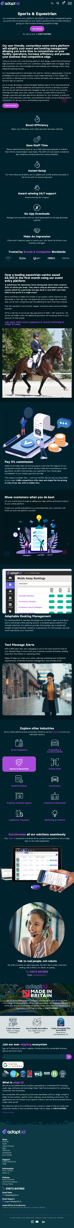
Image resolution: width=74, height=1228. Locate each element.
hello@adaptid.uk (10, 1195)
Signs (4, 1148)
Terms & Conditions (9, 1182)
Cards (4, 1144)
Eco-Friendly (7, 1155)
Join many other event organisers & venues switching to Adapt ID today (34, 323)
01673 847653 (44, 34)
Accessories (6, 1153)
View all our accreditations (61, 1033)
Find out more (10, 106)
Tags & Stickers (8, 1146)
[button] (69, 1056)
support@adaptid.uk (11, 1201)
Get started (37, 29)
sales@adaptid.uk (40, 975)
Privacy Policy (7, 1184)
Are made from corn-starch (37, 1032)
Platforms (6, 1150)
